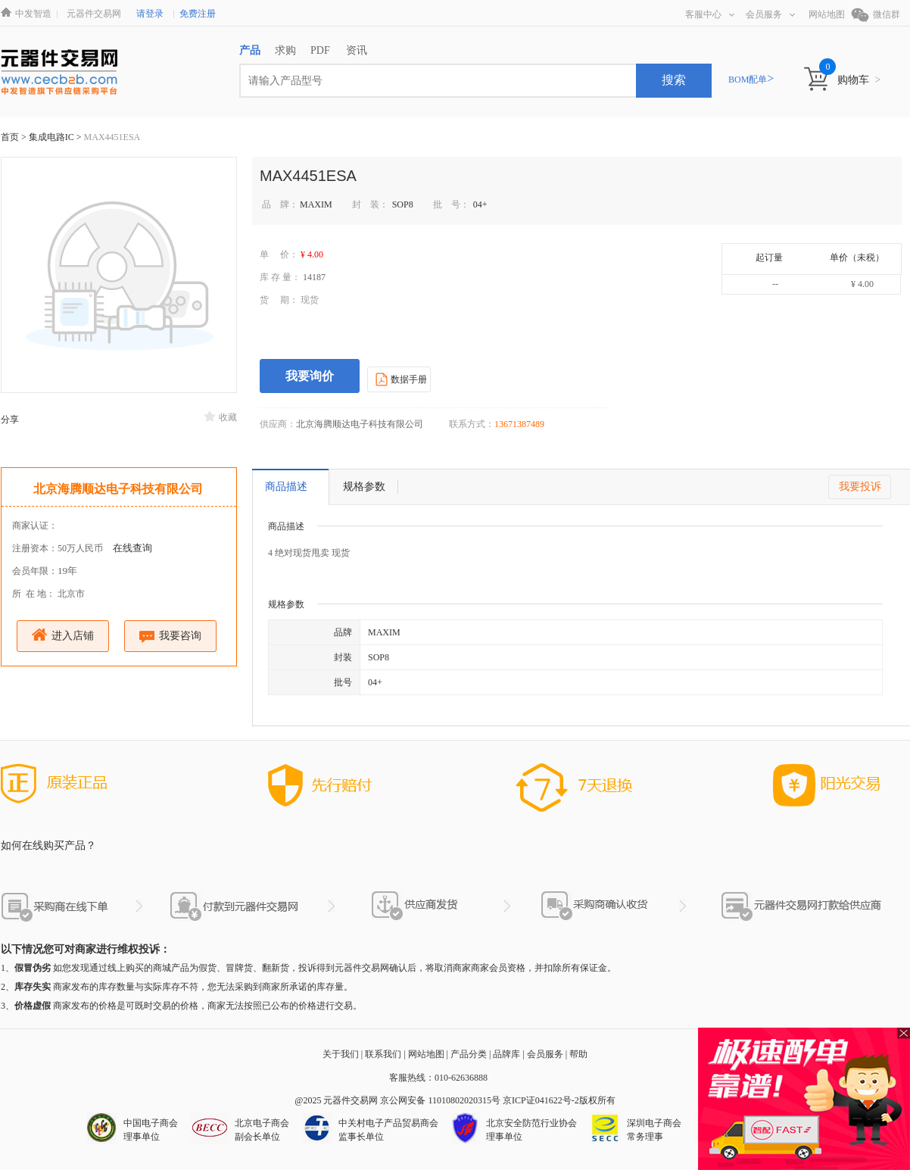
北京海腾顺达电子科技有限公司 (118, 488)
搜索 (674, 79)
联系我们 (383, 1054)
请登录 (150, 13)
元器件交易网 (94, 13)
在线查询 (132, 548)
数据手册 (399, 378)
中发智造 (33, 13)
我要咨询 (170, 636)
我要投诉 (860, 486)
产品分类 (468, 1054)
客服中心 (709, 14)
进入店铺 (63, 635)
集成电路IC (52, 137)
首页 (10, 137)
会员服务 (770, 14)
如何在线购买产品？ (48, 845)
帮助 (578, 1054)
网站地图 (827, 14)
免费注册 (197, 13)
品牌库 (506, 1054)
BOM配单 (751, 79)
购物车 (858, 80)
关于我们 (341, 1054)
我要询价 (309, 376)
